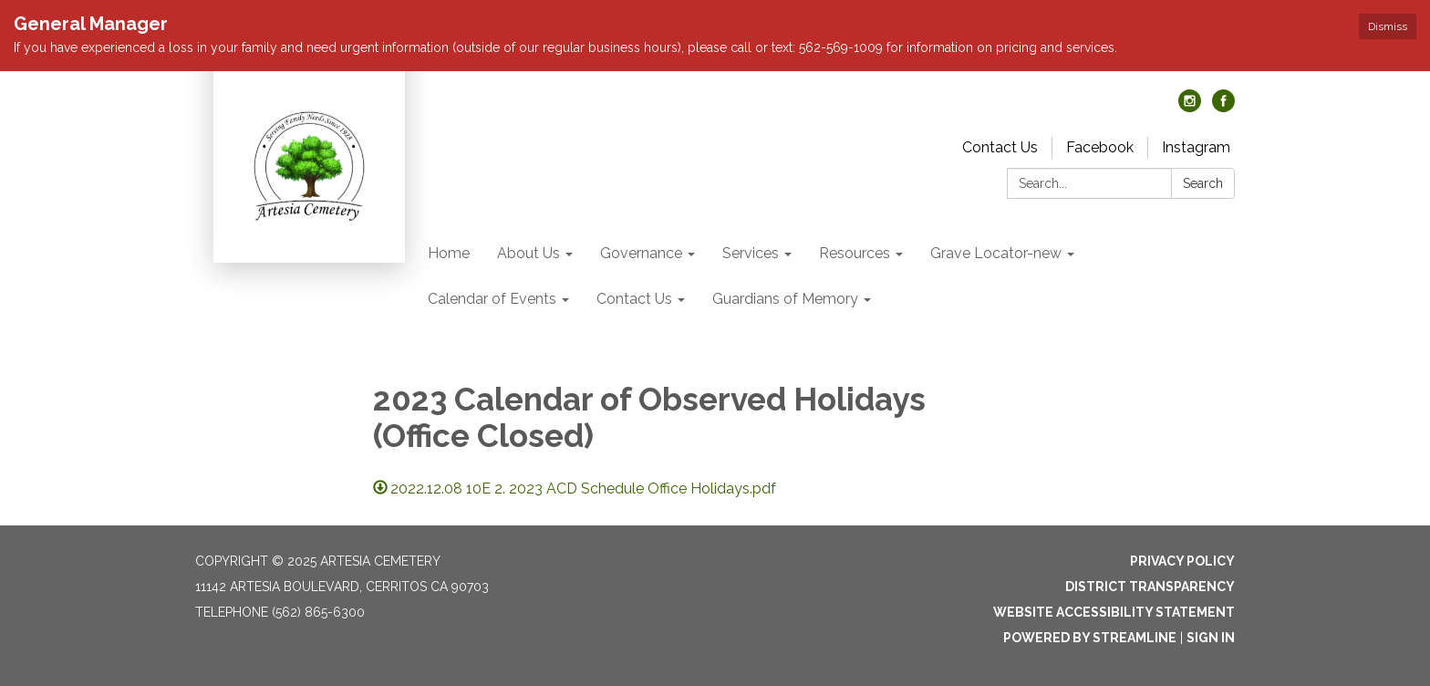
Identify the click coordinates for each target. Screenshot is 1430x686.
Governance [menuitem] (641, 253)
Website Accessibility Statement (1114, 612)
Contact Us (1000, 147)
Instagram (1196, 147)
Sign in (1210, 637)
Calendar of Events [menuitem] (492, 298)
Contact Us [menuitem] (634, 298)
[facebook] (1223, 107)
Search (1203, 183)
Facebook (1100, 147)
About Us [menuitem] (528, 253)
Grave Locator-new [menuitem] (996, 253)
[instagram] (1189, 107)
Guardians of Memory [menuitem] (785, 298)
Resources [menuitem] (854, 253)
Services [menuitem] (750, 253)
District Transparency (1150, 586)
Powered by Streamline (1089, 637)
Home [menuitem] (449, 253)
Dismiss (1387, 26)
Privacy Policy (1182, 561)
